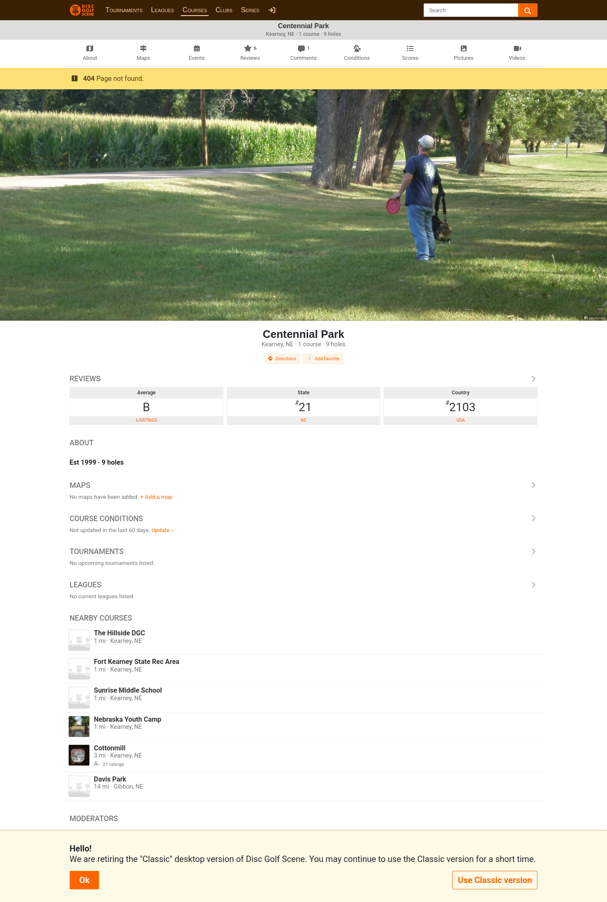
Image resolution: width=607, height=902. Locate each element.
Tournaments (123, 9)
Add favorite (323, 358)
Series (250, 9)
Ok (84, 880)
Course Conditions (303, 518)
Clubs (223, 9)
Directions (282, 358)
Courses (195, 9)
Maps (303, 485)
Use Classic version (495, 880)
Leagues (162, 9)
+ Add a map (156, 496)
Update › (162, 530)
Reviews (303, 379)
